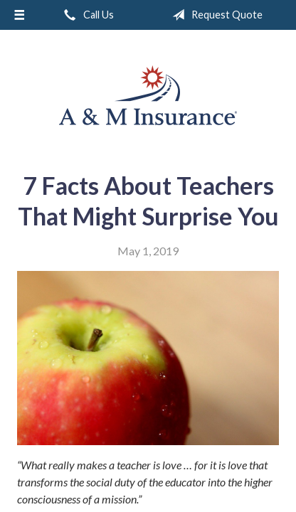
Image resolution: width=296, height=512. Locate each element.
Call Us (86, 15)
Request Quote (214, 15)
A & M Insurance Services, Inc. (148, 95)
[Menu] (19, 15)
